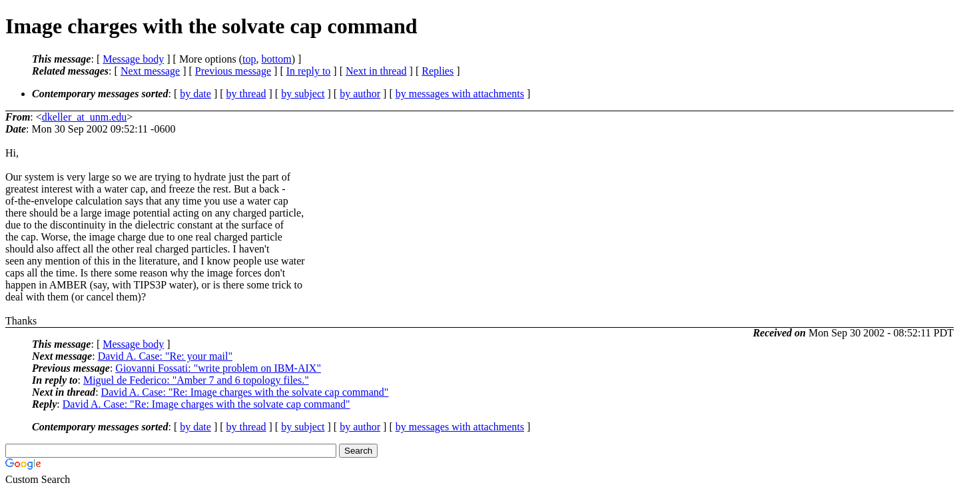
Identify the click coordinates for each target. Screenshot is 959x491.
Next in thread (376, 71)
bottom (276, 59)
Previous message (233, 71)
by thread (246, 93)
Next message (150, 71)
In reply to (308, 71)
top (249, 59)
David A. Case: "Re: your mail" (165, 356)
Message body (133, 59)
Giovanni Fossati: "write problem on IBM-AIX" (218, 368)
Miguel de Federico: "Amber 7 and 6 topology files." (196, 380)
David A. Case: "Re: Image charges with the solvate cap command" (245, 392)
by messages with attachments (460, 93)
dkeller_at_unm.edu (84, 117)
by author (360, 93)
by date (195, 93)
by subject (302, 93)
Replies (438, 71)
